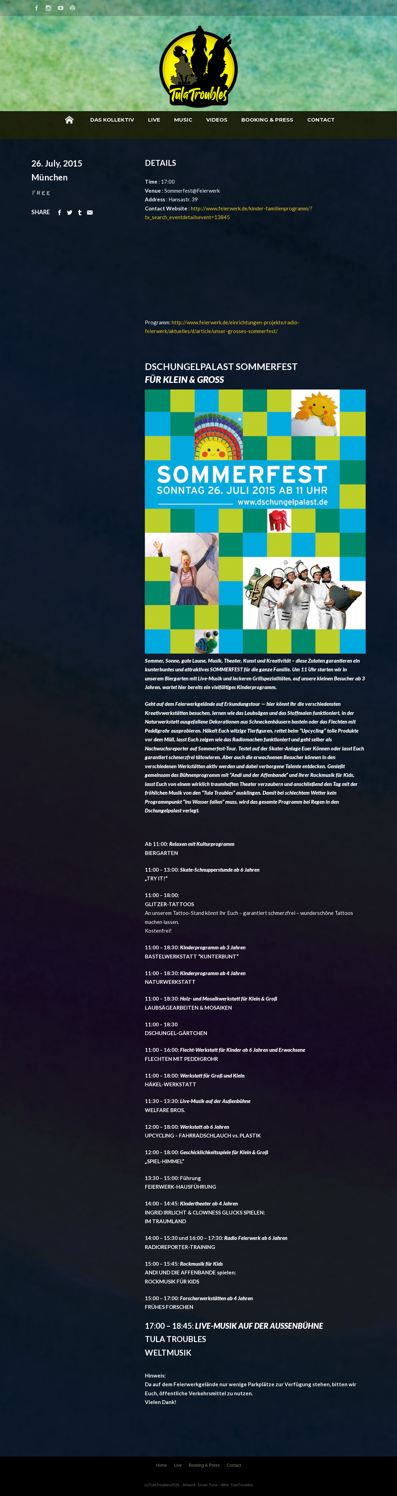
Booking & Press (267, 119)
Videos (216, 119)
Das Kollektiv (112, 119)
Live (154, 119)
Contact (321, 119)
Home (69, 120)
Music (183, 119)
